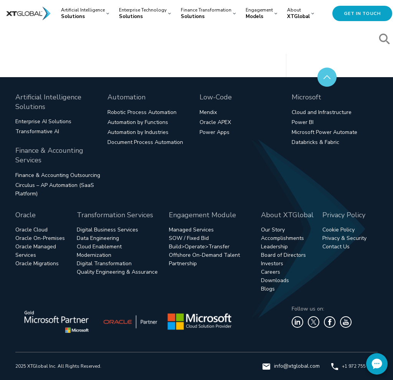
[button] (385, 40)
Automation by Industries (137, 132)
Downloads (275, 280)
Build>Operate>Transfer (199, 246)
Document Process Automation (145, 142)
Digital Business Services (107, 229)
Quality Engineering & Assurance (117, 272)
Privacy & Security (344, 238)
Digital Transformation (104, 263)
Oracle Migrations (37, 263)
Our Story (273, 229)
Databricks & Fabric (315, 142)
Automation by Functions (137, 122)
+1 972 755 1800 (354, 366)
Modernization (94, 255)
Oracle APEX (215, 122)
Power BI (303, 122)
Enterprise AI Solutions (43, 121)
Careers (270, 272)
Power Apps (215, 132)
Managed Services (191, 229)
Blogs (268, 288)
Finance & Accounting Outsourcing (57, 175)
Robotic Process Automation (142, 112)
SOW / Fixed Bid (189, 238)
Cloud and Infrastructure (322, 112)
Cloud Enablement (99, 246)
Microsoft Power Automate (324, 132)
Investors (272, 263)
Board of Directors (283, 255)
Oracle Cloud (31, 229)
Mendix (208, 112)
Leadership (274, 246)
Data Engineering (98, 238)
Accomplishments (282, 238)
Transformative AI (37, 131)
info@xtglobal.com (291, 366)
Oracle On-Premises (40, 238)
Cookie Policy (338, 229)
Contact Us (336, 246)
